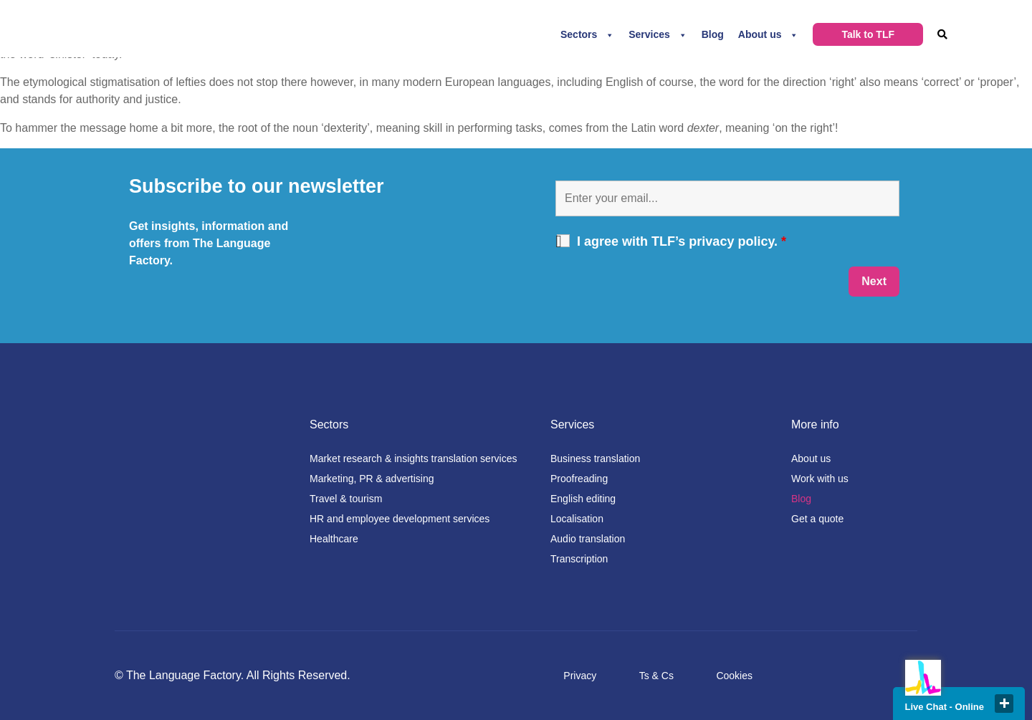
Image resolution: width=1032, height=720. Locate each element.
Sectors (578, 34)
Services (649, 34)
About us (760, 34)
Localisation (576, 518)
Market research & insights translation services (413, 458)
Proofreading (579, 478)
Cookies (734, 675)
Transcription (579, 559)
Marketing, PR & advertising (372, 478)
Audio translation (587, 538)
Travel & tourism (346, 498)
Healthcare (334, 538)
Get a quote (817, 518)
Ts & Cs (656, 675)
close (1004, 703)
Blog (713, 34)
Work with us (820, 478)
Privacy (579, 675)
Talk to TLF (867, 34)
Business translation (595, 458)
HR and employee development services (399, 518)
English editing (583, 498)
